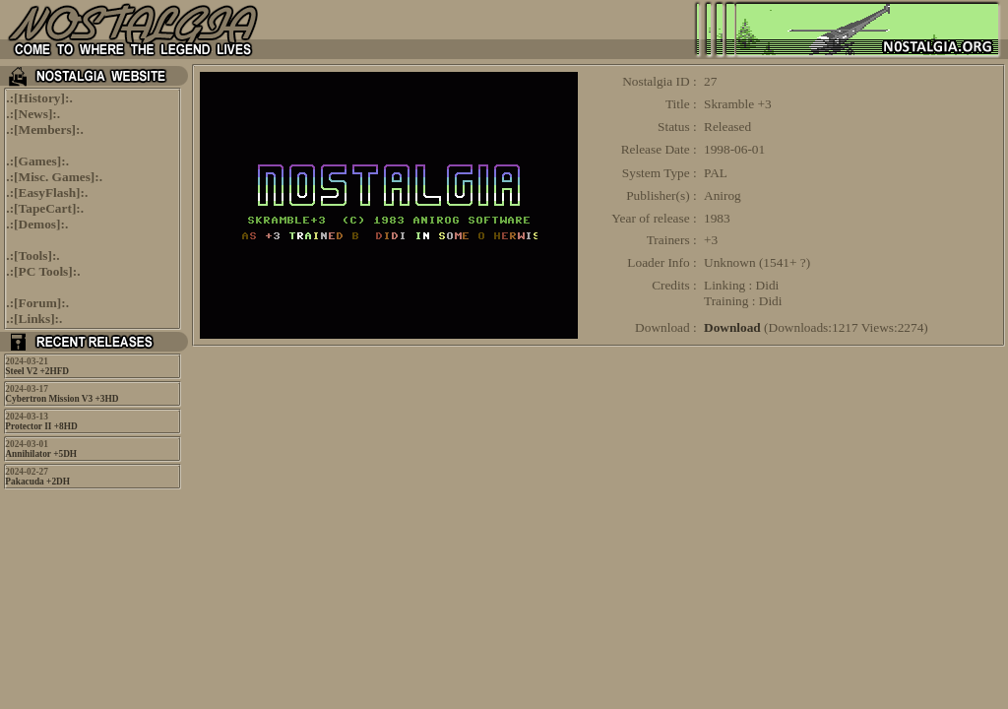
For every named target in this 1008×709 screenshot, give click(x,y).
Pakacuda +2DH (37, 481)
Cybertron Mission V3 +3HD (61, 399)
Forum (38, 302)
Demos (38, 224)
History (40, 98)
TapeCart (45, 208)
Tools (33, 255)
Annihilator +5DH (41, 454)
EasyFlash (48, 192)
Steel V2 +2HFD (37, 371)
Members (45, 129)
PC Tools (44, 271)
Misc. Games (55, 176)
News (33, 113)
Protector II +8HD (41, 426)
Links (35, 318)
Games (38, 161)
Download (732, 327)
